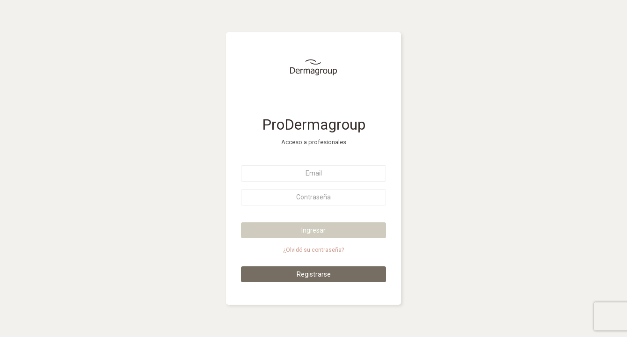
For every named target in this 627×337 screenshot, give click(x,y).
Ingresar (313, 230)
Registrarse (314, 274)
